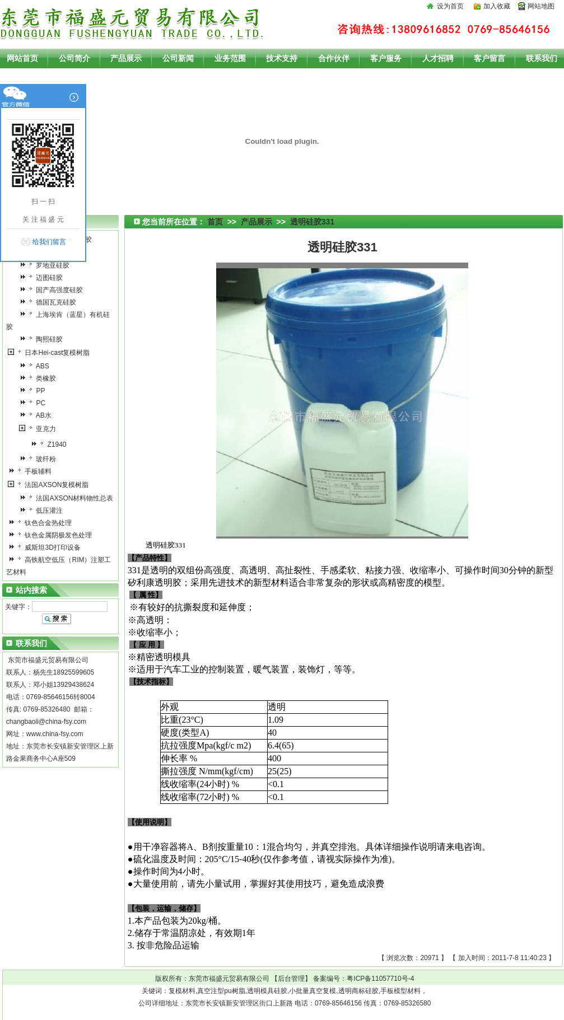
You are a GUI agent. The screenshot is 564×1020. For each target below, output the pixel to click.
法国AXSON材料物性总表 (69, 498)
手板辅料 (33, 471)
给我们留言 (49, 242)
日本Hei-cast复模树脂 (52, 353)
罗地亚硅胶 (47, 265)
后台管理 (291, 978)
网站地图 (541, 6)
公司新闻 (178, 58)
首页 (215, 221)
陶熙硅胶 (44, 339)
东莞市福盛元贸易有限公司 (229, 978)
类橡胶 (40, 378)
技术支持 (281, 58)
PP (35, 391)
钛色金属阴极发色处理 (53, 535)
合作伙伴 (333, 58)
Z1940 (51, 444)
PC (35, 403)
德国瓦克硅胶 (50, 302)
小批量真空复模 (312, 991)
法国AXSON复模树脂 (51, 485)
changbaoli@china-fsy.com (46, 722)
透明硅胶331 (312, 221)
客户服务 (386, 58)
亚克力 (40, 429)
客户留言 (489, 58)
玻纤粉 (40, 459)
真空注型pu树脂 (221, 991)
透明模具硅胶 (267, 991)
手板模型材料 (400, 991)
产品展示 (126, 58)
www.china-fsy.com (54, 734)
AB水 (38, 415)
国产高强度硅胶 (54, 290)
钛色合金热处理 (43, 523)
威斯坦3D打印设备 (47, 547)
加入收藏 (496, 6)
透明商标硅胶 (358, 991)
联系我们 (541, 58)
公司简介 (74, 58)
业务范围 (230, 58)
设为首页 (450, 6)
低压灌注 (44, 510)
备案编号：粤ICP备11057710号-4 (363, 978)
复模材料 (182, 991)
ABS (37, 366)
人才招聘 (438, 58)
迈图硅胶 (44, 278)
